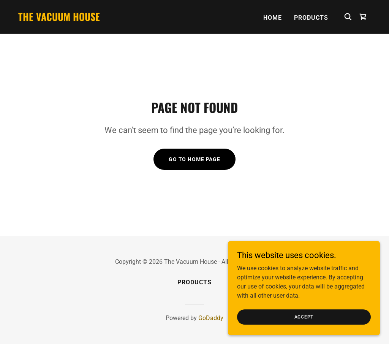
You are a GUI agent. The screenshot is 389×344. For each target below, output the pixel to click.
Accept (304, 316)
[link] (59, 18)
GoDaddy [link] (210, 318)
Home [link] (272, 17)
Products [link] (311, 17)
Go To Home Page (194, 159)
